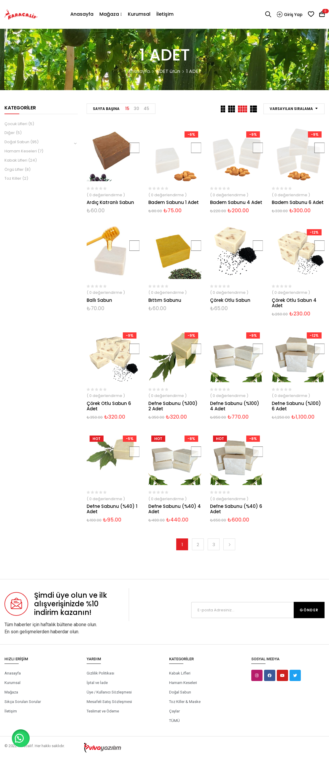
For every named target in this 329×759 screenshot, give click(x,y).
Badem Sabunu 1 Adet (173, 202)
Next (229, 544)
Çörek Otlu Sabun (230, 300)
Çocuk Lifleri (15, 124)
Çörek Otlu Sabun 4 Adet (294, 303)
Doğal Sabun (16, 142)
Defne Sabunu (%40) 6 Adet (236, 509)
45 (146, 108)
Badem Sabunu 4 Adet (236, 202)
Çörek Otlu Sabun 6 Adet (109, 406)
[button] (21, 738)
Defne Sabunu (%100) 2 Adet (173, 406)
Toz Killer (12, 178)
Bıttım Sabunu (164, 300)
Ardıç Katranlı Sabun (110, 202)
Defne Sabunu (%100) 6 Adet (296, 406)
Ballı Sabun (99, 300)
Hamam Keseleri (20, 151)
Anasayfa (139, 71)
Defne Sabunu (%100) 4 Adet (234, 406)
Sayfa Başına (106, 108)
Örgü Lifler (14, 169)
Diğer (9, 132)
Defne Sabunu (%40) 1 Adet (112, 509)
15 (127, 108)
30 (136, 108)
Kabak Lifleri (15, 160)
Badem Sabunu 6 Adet (298, 202)
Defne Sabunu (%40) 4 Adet (174, 509)
